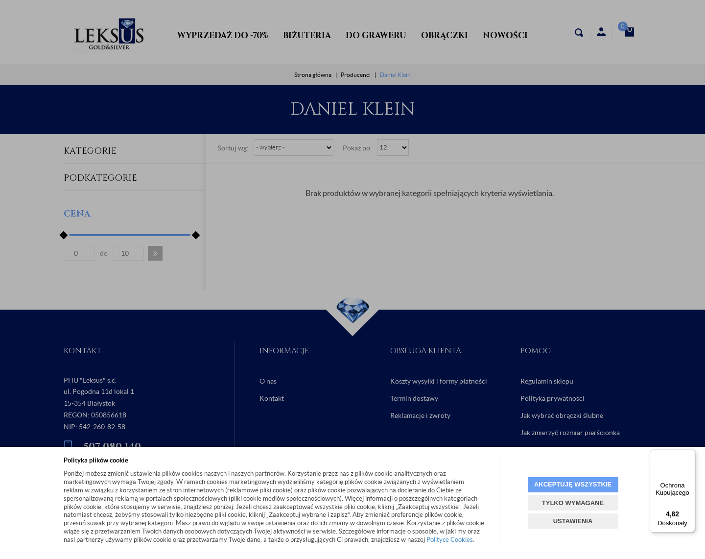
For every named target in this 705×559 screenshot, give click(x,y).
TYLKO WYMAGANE (573, 503)
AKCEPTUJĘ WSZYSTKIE (572, 484)
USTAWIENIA (573, 521)
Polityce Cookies (449, 539)
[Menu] (689, 455)
